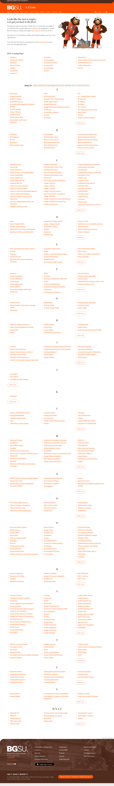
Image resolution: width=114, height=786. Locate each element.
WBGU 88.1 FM (14, 716)
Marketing (13, 450)
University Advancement (51, 682)
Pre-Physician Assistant (85, 532)
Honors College (48, 331)
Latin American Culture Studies (19, 425)
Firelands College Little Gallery (87, 277)
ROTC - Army (82, 581)
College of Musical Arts (51, 204)
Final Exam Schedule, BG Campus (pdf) (55, 279)
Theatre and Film (49, 649)
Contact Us (13, 73)
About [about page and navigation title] (21, 12)
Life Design (81, 414)
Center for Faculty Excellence (18, 189)
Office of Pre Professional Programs (20, 512)
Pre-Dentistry (48, 537)
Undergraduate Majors (16, 685)
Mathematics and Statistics (18, 460)
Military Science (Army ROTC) (53, 463)
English (46, 252)
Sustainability (82, 630)
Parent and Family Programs (18, 529)
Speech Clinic (48, 605)
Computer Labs (82, 178)
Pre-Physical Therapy (84, 529)
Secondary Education (16, 621)
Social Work (13, 634)
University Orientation (84, 674)
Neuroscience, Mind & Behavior (53, 480)
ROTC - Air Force (83, 578)
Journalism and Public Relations (19, 380)
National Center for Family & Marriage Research (24, 480)
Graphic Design (82, 308)
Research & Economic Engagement (54, 578)
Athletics (12, 68)
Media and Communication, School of (55, 444)
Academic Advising (15, 96)
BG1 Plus (12, 140)
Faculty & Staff (48, 65)
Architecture (47, 110)
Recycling (13, 581)
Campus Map (14, 71)
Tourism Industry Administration (53, 657)
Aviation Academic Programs (86, 118)
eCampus (12, 252)
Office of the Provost (50, 510)
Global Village (48, 303)
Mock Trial (81, 441)
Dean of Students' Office (17, 224)
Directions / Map (83, 222)
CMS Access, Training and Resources (55, 181)
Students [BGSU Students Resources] (86, 753)
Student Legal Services (84, 603)
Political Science (49, 529)
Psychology (81, 550)
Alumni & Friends (15, 65)
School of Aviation (15, 608)
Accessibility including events (43, 750)
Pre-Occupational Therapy (51, 553)
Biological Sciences (49, 148)
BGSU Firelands (48, 134)
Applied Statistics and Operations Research (57, 107)
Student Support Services (85, 611)
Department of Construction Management (22, 230)
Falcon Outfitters (15, 287)
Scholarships (14, 603)
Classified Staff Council (51, 170)
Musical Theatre (82, 458)
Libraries (37, 12)
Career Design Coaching (17, 181)
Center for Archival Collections (19, 186)
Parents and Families (90, 750)
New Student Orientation (51, 485)
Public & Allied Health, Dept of (87, 553)
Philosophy (13, 542)
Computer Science (83, 181)
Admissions (13, 62)
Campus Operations (16, 170)
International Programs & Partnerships (89, 353)
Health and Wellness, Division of (19, 325)
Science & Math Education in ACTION (21, 616)
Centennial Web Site (16, 183)
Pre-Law (46, 540)
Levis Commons (48, 419)
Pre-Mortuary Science (50, 550)
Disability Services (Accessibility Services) (90, 224)
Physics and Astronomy (17, 553)
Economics (13, 254)
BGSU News (13, 134)
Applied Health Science (51, 102)
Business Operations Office (86, 148)
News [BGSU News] (60, 12)
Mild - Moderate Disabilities (52, 460)
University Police (83, 677)
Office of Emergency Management (20, 507)
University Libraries (49, 685)
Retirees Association (50, 583)
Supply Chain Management (86, 627)
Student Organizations (84, 65)
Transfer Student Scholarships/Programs (90, 649)
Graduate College (49, 306)
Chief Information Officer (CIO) (53, 167)
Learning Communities (50, 417)
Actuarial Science (15, 114)
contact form (43, 42)
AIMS (45, 93)
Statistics (47, 619)
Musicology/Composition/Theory (88, 460)
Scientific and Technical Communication (21, 618)
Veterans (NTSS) (15, 696)
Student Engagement (50, 630)
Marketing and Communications (19, 452)
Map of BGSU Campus (16, 447)
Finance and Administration (52, 285)
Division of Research (84, 232)
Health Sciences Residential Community (21, 328)
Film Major (47, 277)
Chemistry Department (50, 165)
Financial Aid (47, 290)
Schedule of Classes (16, 597)
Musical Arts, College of (85, 455)
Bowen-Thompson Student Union (87, 134)
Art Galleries (81, 102)
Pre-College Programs (50, 542)
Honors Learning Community (52, 333)
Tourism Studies (48, 660)
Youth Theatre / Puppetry (85, 718)
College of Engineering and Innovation (89, 165)
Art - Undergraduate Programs (87, 96)
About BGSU (14, 93)
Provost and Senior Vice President (88, 548)
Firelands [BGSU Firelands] (61, 756)
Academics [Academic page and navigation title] (9, 12)
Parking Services (15, 532)
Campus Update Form (16, 178)
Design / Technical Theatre (52, 224)
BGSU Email (13, 142)
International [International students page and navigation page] (55, 12)
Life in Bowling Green (84, 417)
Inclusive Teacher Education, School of (21, 353)
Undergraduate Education (17, 682)
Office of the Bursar (50, 504)
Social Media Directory (84, 62)
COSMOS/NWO (83, 191)
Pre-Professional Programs (85, 534)
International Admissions (85, 350)
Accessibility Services (16, 102)
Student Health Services (85, 597)
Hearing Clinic (14, 331)
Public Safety (82, 556)
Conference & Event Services (86, 183)
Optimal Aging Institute (85, 507)
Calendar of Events (15, 165)
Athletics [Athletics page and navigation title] (26, 12)
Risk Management (83, 575)
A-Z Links (37, 756)
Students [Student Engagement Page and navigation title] (48, 12)
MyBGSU (80, 463)
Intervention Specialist (84, 347)
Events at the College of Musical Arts (89, 254)
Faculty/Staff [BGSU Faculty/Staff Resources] (63, 753)
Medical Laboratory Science (52, 450)
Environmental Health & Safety (53, 262)
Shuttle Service (14, 629)
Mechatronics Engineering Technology (55, 441)
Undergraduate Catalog (17, 679)
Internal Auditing (49, 358)
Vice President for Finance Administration (56, 696)
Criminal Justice (82, 202)
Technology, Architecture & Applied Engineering (24, 657)
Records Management (16, 575)
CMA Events (47, 178)
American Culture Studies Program (54, 99)
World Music (47, 721)
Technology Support (90, 756)
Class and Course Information (52, 173)
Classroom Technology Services (53, 175)
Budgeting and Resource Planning (87, 140)
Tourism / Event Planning (51, 654)
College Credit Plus (49, 183)
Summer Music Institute (85, 622)
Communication (82, 170)
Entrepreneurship (49, 260)
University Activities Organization (54, 679)
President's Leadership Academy (87, 537)
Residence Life (48, 581)
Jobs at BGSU (14, 378)
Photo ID (12, 545)
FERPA (46, 274)
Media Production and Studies (53, 447)
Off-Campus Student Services (19, 504)
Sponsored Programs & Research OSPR (55, 611)
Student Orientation (84, 608)
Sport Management (49, 614)
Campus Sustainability (16, 175)
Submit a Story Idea (84, 619)
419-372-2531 (12, 763)
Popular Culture (48, 532)
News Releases (48, 488)
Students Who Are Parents (86, 616)
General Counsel (15, 303)
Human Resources (83, 325)
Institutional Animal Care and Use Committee (57, 350)
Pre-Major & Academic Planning (53, 545)
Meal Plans (13, 462)
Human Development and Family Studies (90, 331)
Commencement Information (86, 167)
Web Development (15, 721)
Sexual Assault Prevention (17, 626)
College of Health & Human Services (54, 202)
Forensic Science (83, 279)
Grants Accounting (83, 306)
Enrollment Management (51, 257)
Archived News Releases (51, 112)
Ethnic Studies (82, 252)
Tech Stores (13, 652)
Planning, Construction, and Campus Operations (24, 556)
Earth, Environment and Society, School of (22, 249)
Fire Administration (83, 274)
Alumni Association (49, 96)
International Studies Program (86, 355)
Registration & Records (17, 583)
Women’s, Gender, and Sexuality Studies (56, 716)
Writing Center (48, 724)
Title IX (46, 652)
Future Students (48, 68)
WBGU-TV (13, 718)
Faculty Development (16, 277)
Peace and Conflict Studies (18, 540)
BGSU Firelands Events (16, 145)
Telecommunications (16, 660)
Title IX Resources (89, 759)
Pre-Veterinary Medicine (85, 542)
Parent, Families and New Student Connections (92, 60)
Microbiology (48, 452)
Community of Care (83, 175)
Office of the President (51, 507)
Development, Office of (51, 227)
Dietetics (46, 230)
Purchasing (81, 558)
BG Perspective (14, 137)
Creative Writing (83, 197)
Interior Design (48, 355)
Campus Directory (40, 759)
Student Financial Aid (50, 632)
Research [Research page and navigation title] (42, 12)
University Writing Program (86, 679)
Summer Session (82, 624)
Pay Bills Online (14, 534)
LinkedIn (80, 419)
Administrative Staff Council (18, 120)
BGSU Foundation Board (51, 137)
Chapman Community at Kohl (18, 207)
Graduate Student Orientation (87, 303)
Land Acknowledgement (17, 417)
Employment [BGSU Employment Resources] (63, 750)
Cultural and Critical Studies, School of (89, 205)
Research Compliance (50, 575)
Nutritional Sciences (84, 482)
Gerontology (13, 311)
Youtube (80, 721)
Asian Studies (82, 112)
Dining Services (48, 235)
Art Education (82, 99)
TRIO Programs (82, 654)
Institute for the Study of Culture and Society (57, 347)
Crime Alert (47, 57)
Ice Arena (13, 347)
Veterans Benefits (15, 699)
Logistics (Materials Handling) (86, 422)
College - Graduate (49, 189)
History (12, 333)
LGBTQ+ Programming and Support (54, 422)
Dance (12, 222)
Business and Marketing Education (88, 145)
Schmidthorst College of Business (20, 600)
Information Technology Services (19, 358)
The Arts (80, 68)
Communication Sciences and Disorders (89, 173)
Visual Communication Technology (88, 699)
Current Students (49, 60)
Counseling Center (83, 194)
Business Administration (85, 142)
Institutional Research (50, 353)
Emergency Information (51, 62)
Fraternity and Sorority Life (86, 285)
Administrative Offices (16, 60)
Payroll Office (14, 537)
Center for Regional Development (20, 194)
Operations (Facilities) (84, 510)
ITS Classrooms (82, 358)
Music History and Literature (86, 450)
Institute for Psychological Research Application (24, 361)
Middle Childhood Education (52, 458)
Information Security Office (18, 355)
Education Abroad (15, 257)
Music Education (83, 447)
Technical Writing (15, 654)
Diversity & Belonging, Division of (88, 230)
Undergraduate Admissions (18, 677)
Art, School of (82, 107)
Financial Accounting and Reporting (54, 287)
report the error (35, 31)
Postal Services (48, 534)
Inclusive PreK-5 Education (18, 350)
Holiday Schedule (49, 325)
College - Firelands (49, 186)
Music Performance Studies (86, 452)
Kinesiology (13, 397)
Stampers (47, 616)
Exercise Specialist (83, 257)
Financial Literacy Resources (52, 293)
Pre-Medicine (48, 548)
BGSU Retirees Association (52, 142)
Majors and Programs (16, 441)
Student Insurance (83, 600)
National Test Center (16, 482)
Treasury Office (82, 652)
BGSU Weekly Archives (51, 145)
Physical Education (15, 550)
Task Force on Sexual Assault (18, 646)
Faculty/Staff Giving (16, 279)
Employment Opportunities (52, 249)
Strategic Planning (49, 622)
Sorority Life (47, 600)
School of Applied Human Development (21, 605)
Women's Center (15, 726)
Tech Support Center (16, 649)
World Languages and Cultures (53, 718)
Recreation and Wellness (17, 578)
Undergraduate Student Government (55, 674)
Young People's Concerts (85, 716)
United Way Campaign (50, 677)
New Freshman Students (51, 482)
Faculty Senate (14, 282)
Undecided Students (16, 674)
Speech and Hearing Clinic (51, 608)
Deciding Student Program (18, 227)
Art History (81, 104)
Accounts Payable (15, 109)
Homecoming (48, 328)
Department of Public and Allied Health (21, 232)
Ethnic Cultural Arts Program (86, 249)
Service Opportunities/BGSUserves (20, 624)
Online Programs (83, 504)
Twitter (80, 657)
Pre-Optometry (48, 556)
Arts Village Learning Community (87, 110)
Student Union (82, 614)
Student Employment (50, 627)
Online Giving (48, 512)
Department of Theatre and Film (53, 222)
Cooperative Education (84, 189)
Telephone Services (49, 646)
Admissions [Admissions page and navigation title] (16, 12)
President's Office (83, 540)
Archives (46, 115)
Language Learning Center (17, 419)
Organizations (82, 57)
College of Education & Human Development (57, 199)
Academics (13, 57)
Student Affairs (48, 624)
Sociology (47, 597)
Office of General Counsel (17, 510)
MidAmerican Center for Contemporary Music (57, 455)
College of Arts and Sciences (52, 191)
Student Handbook (49, 635)
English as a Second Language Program (55, 254)
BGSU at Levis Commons (51, 140)
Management (14, 444)
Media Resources (64, 762)
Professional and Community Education (89, 545)
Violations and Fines (84, 696)
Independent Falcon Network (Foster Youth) (91, 282)
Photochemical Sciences (17, 548)
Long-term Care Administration (87, 425)
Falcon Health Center (16, 285)
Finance (46, 282)
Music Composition (83, 444)
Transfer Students (83, 646)
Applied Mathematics (50, 104)
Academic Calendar (15, 99)
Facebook (13, 274)
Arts (79, 93)
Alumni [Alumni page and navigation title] (31, 12)
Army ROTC (47, 118)
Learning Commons (49, 414)
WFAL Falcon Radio (15, 724)
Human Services (82, 328)
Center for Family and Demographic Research (23, 191)
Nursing (80, 480)
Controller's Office (83, 186)
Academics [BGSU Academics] (38, 753)
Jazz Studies (13, 375)
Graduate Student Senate (51, 308)
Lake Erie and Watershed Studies (20, 414)
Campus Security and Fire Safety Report (22, 173)
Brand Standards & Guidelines (86, 137)
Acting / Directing (15, 112)
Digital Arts (47, 232)
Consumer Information (41, 762)
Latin (11, 422)
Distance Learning (83, 227)
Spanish (46, 603)
